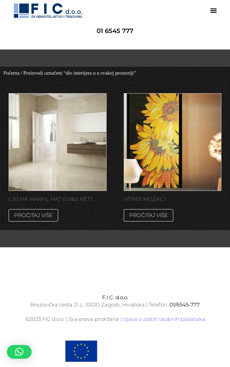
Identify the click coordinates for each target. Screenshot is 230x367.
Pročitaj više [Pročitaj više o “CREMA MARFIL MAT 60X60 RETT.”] (33, 215)
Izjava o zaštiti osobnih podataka (164, 319)
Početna (11, 73)
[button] (213, 10)
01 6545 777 (115, 31)
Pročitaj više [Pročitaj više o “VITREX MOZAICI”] (148, 215)
